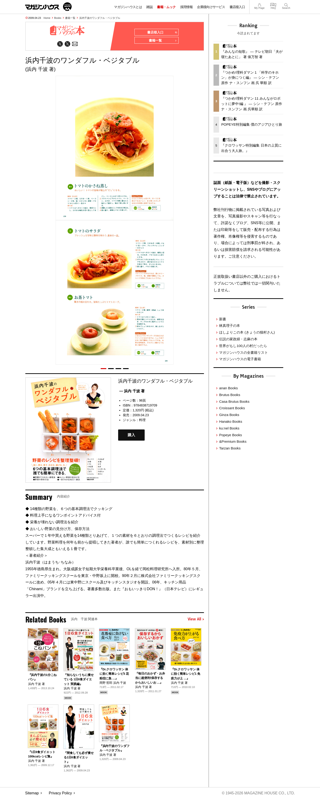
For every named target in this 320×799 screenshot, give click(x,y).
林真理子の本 (229, 325)
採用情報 (186, 7)
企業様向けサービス (211, 7)
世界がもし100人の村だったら (243, 346)
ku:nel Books (229, 428)
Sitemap (32, 793)
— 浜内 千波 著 (132, 391)
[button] (103, 369)
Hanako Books (230, 421)
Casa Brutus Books (234, 401)
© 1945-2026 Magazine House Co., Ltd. (258, 793)
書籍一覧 (70, 17)
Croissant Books (232, 408)
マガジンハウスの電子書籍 (240, 359)
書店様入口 (237, 7)
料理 (142, 420)
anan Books (228, 388)
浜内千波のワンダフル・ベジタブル (99, 17)
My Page (259, 4)
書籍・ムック (166, 7)
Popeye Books (230, 435)
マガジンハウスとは (128, 7)
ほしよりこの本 (247, 332)
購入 (131, 435)
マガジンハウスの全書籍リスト (243, 352)
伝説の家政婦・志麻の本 (238, 339)
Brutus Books (229, 395)
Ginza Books (229, 415)
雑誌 (149, 7)
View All (196, 619)
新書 (222, 319)
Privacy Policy (60, 793)
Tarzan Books (229, 448)
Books (57, 17)
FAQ (273, 4)
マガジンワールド (48, 6)
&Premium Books (232, 441)
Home (46, 17)
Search (286, 4)
